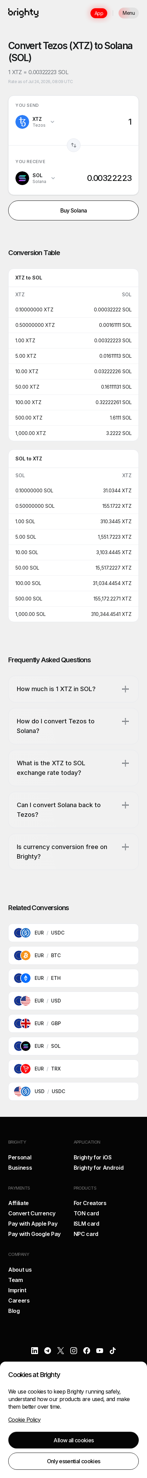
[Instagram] (73, 1350)
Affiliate (18, 1203)
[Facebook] (86, 1350)
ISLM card (86, 1223)
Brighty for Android (99, 1167)
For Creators (90, 1203)
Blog (14, 1310)
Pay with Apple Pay (32, 1223)
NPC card (86, 1233)
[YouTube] (99, 1350)
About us (20, 1269)
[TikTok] (112, 1350)
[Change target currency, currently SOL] (36, 178)
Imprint (17, 1290)
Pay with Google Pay (34, 1233)
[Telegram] (47, 1350)
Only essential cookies (73, 1461)
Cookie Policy (24, 1419)
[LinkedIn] (34, 1350)
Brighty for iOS (93, 1157)
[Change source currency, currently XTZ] (35, 122)
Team (15, 1279)
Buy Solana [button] (73, 210)
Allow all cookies (73, 1440)
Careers (19, 1300)
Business (20, 1167)
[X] (60, 1350)
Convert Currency (32, 1213)
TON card (86, 1213)
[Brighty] (23, 13)
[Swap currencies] (74, 145)
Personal (19, 1157)
